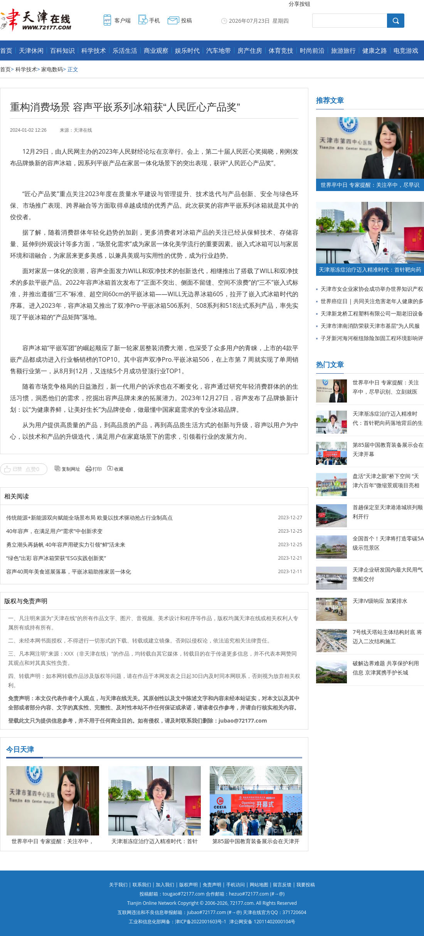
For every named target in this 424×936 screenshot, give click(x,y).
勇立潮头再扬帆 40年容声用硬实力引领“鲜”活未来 (65, 544)
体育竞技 (281, 50)
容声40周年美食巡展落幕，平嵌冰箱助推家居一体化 (68, 571)
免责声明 (212, 884)
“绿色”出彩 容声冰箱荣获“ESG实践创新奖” (56, 558)
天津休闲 (31, 50)
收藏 (118, 469)
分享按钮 (299, 3)
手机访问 (235, 884)
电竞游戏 (406, 50)
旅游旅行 (343, 50)
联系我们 (142, 884)
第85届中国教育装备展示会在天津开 (255, 841)
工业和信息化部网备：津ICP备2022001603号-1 (177, 921)
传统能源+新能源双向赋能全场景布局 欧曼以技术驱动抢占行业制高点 (89, 517)
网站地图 (259, 884)
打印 (97, 469)
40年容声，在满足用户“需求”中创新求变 (54, 531)
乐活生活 (125, 50)
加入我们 (165, 884)
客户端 (122, 20)
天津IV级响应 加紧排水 (380, 600)
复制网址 (71, 469)
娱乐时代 (187, 50)
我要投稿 (305, 884)
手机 (154, 20)
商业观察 (156, 50)
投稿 (186, 20)
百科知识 (62, 50)
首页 (6, 50)
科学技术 (93, 50)
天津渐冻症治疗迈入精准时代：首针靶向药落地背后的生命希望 (388, 423)
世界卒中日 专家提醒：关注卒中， (53, 841)
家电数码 (52, 69)
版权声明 (188, 884)
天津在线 (83, 130)
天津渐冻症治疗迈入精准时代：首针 (154, 841)
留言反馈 (282, 884)
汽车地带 (218, 50)
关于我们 (118, 884)
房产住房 (249, 50)
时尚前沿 (312, 50)
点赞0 (32, 469)
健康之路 (374, 50)
